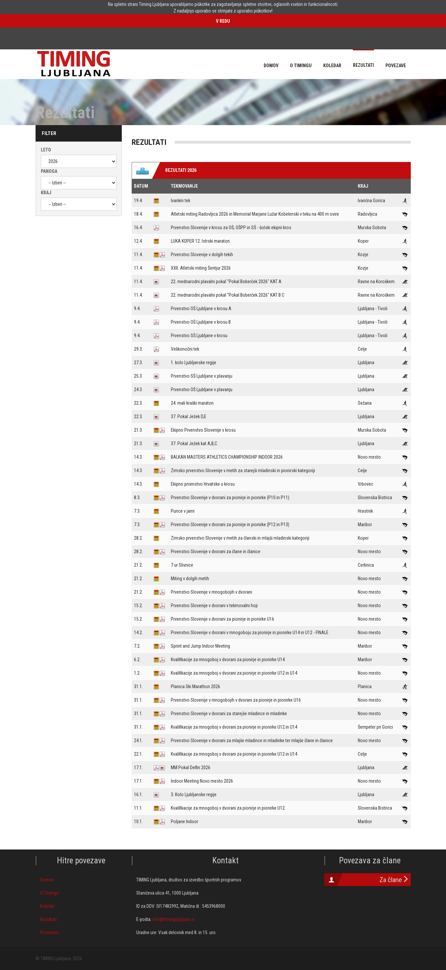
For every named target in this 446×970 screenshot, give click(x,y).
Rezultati (48, 919)
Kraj (46, 192)
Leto (46, 149)
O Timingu (49, 893)
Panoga (49, 171)
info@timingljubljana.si (173, 919)
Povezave (49, 932)
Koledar (47, 906)
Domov (47, 879)
